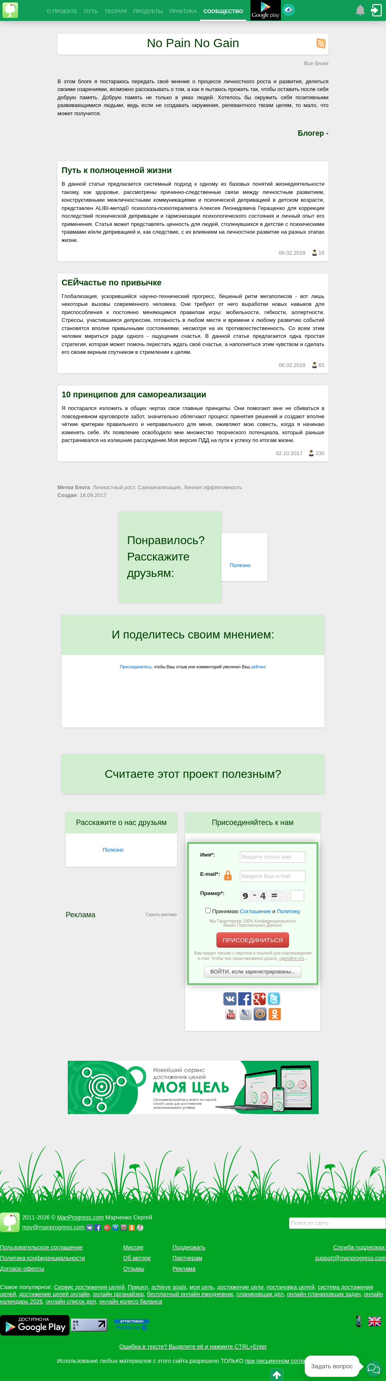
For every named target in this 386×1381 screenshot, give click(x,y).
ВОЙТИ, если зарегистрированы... (252, 972)
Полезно (240, 565)
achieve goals (168, 1287)
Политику (288, 911)
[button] (373, 1369)
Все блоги (316, 63)
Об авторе (137, 1258)
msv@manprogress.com (53, 1227)
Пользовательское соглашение (41, 1247)
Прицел (138, 1287)
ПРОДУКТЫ (148, 11)
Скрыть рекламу (161, 914)
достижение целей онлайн (54, 1294)
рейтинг (258, 667)
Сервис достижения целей (89, 1287)
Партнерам (187, 1258)
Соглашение (255, 911)
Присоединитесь (136, 667)
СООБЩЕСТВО (223, 11)
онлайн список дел (71, 1301)
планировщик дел (260, 1294)
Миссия (133, 1247)
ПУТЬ (91, 11)
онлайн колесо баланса (130, 1301)
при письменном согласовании (286, 1361)
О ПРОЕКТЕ (62, 11)
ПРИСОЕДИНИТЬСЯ (253, 940)
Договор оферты (22, 1268)
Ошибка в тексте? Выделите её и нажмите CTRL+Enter (193, 1346)
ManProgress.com (80, 1217)
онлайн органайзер (118, 1294)
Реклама (183, 1268)
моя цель (202, 1287)
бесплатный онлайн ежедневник (190, 1294)
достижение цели (240, 1287)
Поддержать (188, 1247)
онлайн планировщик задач (324, 1294)
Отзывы (133, 1268)
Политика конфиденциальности (42, 1258)
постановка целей (290, 1287)
